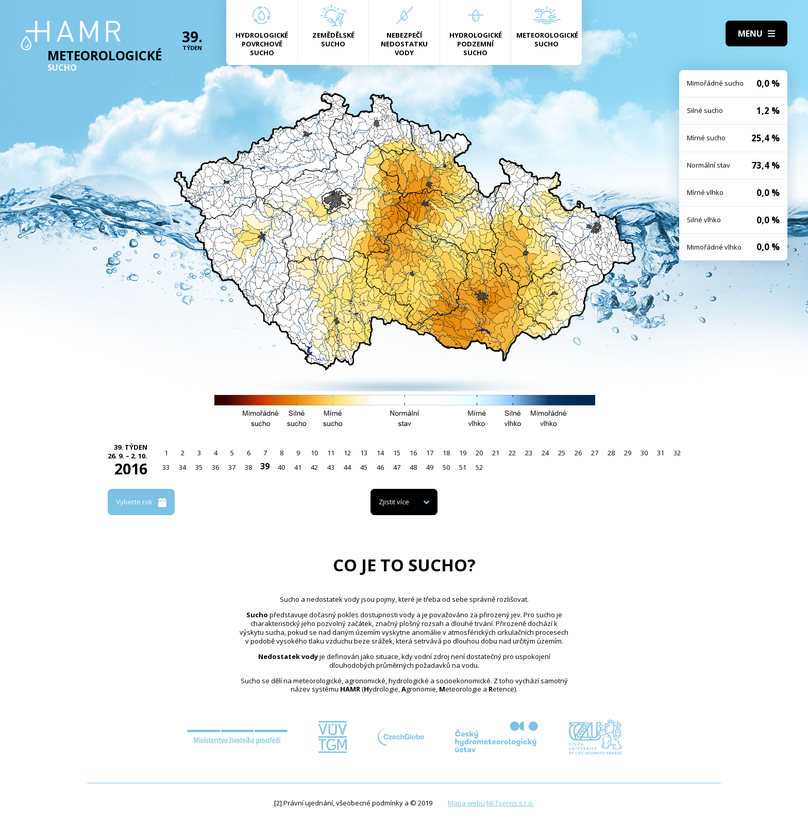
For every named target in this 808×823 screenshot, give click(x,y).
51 (462, 467)
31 (660, 452)
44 (347, 467)
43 (330, 467)
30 (644, 452)
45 (363, 467)
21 (495, 452)
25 (561, 452)
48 (413, 467)
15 (396, 452)
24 (545, 452)
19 (462, 452)
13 (363, 452)
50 (446, 467)
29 (627, 452)
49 (429, 467)
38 (248, 467)
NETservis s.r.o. (510, 803)
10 (314, 452)
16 (413, 452)
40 (281, 467)
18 (446, 452)
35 (199, 467)
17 (429, 452)
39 (265, 466)
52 (479, 467)
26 (578, 452)
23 (528, 452)
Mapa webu (466, 803)
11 (330, 452)
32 (677, 452)
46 (380, 467)
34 (182, 467)
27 (594, 452)
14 (380, 452)
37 (231, 467)
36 (215, 467)
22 (512, 452)
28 (611, 452)
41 (297, 467)
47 (396, 467)
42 (314, 467)
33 (166, 467)
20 (479, 452)
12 (347, 452)
